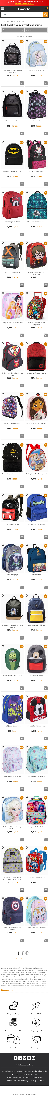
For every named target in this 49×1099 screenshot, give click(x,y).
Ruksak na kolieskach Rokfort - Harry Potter (36, 324)
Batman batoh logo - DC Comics (12, 171)
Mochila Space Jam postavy (12, 423)
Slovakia (41, 1081)
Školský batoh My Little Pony (36, 827)
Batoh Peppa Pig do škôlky (12, 776)
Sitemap (33, 1081)
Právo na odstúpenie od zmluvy (17, 1081)
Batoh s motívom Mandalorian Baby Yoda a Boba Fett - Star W (12, 878)
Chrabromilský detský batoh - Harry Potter (12, 374)
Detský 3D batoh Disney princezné (12, 323)
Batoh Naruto (36, 575)
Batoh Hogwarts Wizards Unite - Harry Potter (12, 72)
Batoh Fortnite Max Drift (36, 171)
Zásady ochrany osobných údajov (25, 1074)
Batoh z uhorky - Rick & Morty (12, 676)
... (1, 21)
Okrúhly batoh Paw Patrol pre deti (36, 474)
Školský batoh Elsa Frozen (37, 70)
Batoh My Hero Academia (12, 272)
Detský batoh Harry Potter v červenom (36, 273)
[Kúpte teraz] (22, 83)
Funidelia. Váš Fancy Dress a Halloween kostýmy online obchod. (24, 9)
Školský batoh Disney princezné (36, 928)
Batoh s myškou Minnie (12, 222)
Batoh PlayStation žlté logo (36, 625)
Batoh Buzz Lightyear (12, 575)
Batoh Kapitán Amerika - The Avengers (12, 929)
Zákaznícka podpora (24, 1065)
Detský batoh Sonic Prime (12, 726)
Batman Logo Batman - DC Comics (12, 474)
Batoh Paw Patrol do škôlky (36, 776)
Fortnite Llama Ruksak (36, 121)
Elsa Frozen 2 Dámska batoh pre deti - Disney (12, 828)
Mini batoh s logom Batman (12, 121)
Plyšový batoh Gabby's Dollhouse (36, 423)
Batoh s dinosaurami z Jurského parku (36, 223)
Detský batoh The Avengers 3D (36, 877)
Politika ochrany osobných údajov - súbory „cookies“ (25, 1077)
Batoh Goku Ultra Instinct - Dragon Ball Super (12, 626)
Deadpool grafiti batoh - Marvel (36, 373)
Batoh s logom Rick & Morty (36, 524)
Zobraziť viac (8, 990)
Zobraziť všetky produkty (24, 959)
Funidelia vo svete (8, 1071)
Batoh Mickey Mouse (12, 524)
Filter (4, 30)
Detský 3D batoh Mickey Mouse (36, 726)
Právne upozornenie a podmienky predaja (32, 1071)
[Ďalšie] (31, 953)
